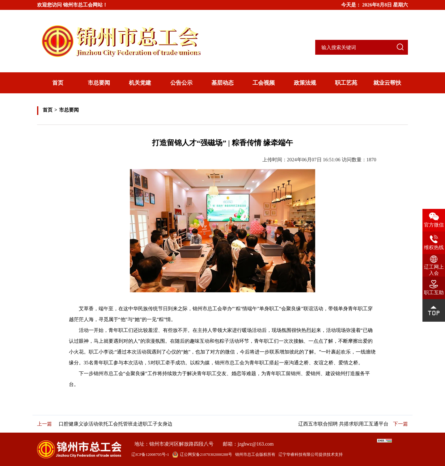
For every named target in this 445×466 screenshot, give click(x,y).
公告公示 (181, 83)
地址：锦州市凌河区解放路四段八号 (174, 444)
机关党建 (140, 83)
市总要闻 (99, 83)
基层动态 (222, 83)
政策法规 (305, 83)
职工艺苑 (346, 83)
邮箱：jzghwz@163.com (248, 444)
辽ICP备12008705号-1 (150, 454)
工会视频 (263, 83)
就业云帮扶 (387, 83)
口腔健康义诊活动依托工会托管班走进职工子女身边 (115, 423)
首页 (57, 83)
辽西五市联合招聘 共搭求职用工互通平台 (343, 423)
